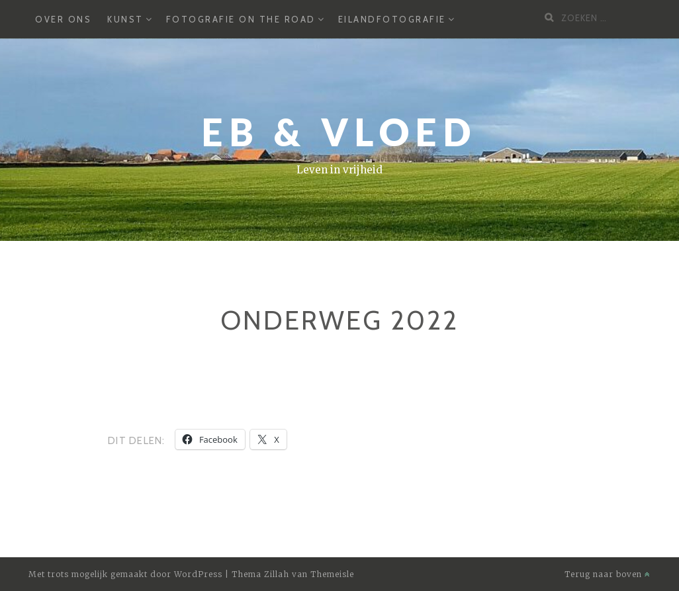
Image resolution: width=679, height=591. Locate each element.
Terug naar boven (608, 574)
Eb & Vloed (339, 132)
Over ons (63, 19)
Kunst (125, 19)
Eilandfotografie (392, 19)
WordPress (198, 574)
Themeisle (332, 574)
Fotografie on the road (241, 19)
